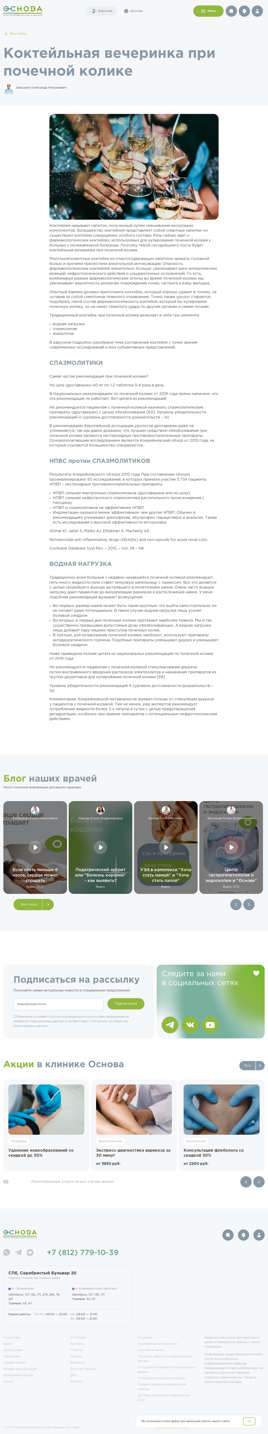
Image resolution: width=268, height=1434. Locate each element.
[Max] (30, 1253)
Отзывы (76, 1356)
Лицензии (145, 1337)
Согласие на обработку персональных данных (167, 1369)
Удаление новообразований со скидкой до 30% (41, 1153)
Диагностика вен (110, 1141)
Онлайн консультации (20, 1369)
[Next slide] (259, 1181)
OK (249, 1421)
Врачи (8, 1344)
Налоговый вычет (151, 1350)
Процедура (19, 1141)
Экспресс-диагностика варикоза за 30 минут (133, 1153)
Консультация (196, 1141)
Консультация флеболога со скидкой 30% (214, 1153)
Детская (133, 11)
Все (247, 1065)
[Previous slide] (246, 1181)
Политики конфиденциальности (71, 1017)
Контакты (77, 1344)
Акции (8, 1381)
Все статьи (14, 33)
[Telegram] (18, 1253)
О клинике (78, 1337)
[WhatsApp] (6, 1253)
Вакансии (77, 1363)
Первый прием (14, 1363)
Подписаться (126, 1003)
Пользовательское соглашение (161, 1378)
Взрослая (101, 11)
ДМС (73, 1375)
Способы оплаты (83, 1369)
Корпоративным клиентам (157, 1344)
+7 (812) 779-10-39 (83, 1253)
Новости (76, 1350)
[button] (236, 904)
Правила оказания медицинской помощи (162, 1386)
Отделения (11, 1337)
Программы (12, 1356)
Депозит (76, 1381)
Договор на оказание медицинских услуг (164, 1397)
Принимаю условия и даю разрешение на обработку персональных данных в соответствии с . (71, 1021)
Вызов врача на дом (18, 1375)
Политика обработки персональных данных (165, 1358)
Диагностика (13, 1350)
